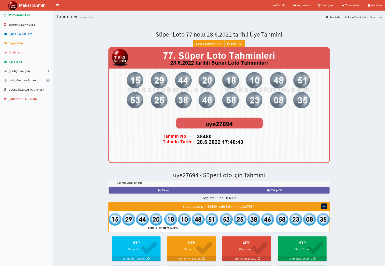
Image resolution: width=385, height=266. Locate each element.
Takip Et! (274, 190)
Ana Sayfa (333, 17)
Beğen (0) (234, 43)
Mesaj (163, 190)
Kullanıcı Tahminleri (355, 17)
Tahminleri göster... (136, 259)
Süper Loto (376, 17)
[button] (57, 5)
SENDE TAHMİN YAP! (208, 43)
